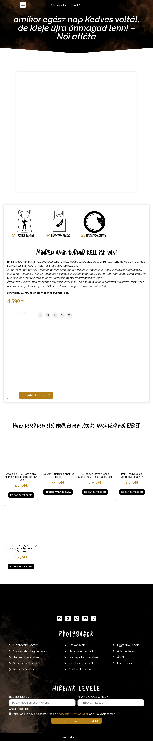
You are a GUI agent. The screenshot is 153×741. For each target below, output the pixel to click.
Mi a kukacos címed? (92, 697)
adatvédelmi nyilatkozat (72, 714)
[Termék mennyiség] (12, 395)
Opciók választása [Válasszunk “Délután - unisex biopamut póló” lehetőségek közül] (58, 492)
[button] (23, 5)
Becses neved (19, 697)
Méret (22, 313)
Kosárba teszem (36, 395)
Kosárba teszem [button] (21, 495)
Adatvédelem (19, 709)
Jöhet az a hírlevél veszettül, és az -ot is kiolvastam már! (63, 714)
